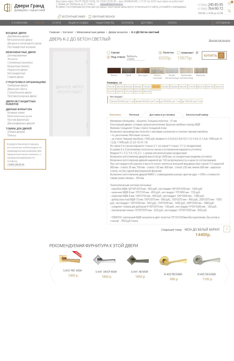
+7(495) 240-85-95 (15, 164)
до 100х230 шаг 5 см (192, 101)
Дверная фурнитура (19, 109)
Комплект (187, 52)
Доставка (147, 22)
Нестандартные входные (21, 46)
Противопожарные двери (22, 96)
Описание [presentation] (115, 114)
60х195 (120, 91)
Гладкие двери (15, 76)
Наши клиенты (105, 22)
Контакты (128, 22)
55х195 (111, 91)
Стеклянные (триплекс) (20, 62)
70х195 (129, 91)
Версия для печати (219, 40)
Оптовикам (223, 22)
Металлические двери (19, 39)
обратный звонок (103, 16)
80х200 (156, 86)
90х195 (147, 91)
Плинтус (11, 135)
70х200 (147, 86)
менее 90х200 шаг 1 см (122, 101)
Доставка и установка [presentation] (162, 114)
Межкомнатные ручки (19, 116)
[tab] (117, 114)
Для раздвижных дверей (21, 123)
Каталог (40, 22)
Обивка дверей (16, 131)
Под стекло (118, 56)
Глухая (115, 52)
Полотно (168, 52)
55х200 (174, 86)
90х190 (210, 86)
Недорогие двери (17, 69)
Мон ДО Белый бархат (202, 229)
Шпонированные (17, 55)
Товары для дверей (19, 128)
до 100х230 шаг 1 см (170, 101)
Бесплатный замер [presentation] (197, 114)
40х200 (129, 86)
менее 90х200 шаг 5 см (147, 101)
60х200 (138, 86)
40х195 (219, 86)
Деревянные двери (18, 36)
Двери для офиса (17, 88)
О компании (19, 22)
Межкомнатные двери (21, 52)
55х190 (111, 86)
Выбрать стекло (132, 58)
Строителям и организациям (26, 82)
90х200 (165, 86)
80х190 (201, 86)
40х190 (183, 86)
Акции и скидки (78, 22)
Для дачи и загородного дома (24, 43)
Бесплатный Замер (73, 16)
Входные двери (16, 33)
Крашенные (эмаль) (18, 66)
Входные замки (16, 112)
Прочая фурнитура (18, 119)
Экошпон (12, 59)
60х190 (120, 86)
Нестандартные (16, 73)
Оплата (172, 22)
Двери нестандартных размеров (21, 103)
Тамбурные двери (17, 85)
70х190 (192, 86)
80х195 (138, 91)
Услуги (56, 22)
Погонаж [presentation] (134, 114)
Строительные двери (19, 92)
